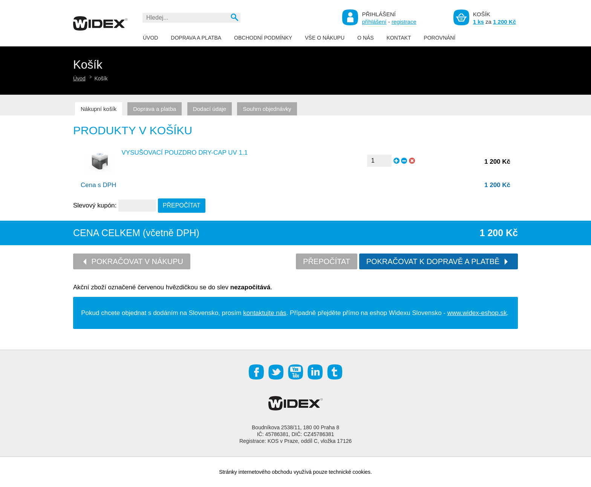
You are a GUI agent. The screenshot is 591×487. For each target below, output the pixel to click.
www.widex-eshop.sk (477, 312)
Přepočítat (326, 261)
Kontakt (398, 37)
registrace (404, 21)
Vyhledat (234, 17)
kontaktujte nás (264, 312)
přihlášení (374, 21)
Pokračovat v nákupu (132, 261)
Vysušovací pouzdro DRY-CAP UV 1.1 (185, 152)
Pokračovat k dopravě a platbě (438, 261)
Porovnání (439, 37)
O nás (365, 37)
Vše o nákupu (324, 37)
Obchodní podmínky (263, 37)
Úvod (150, 37)
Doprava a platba (196, 37)
